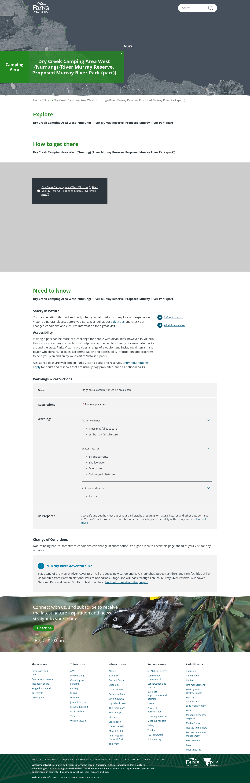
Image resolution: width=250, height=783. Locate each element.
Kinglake (113, 717)
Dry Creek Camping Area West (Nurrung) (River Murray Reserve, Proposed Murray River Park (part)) (119, 100)
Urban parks (38, 697)
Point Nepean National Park (116, 737)
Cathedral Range (118, 694)
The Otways (115, 712)
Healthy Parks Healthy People (194, 691)
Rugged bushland (41, 688)
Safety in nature (173, 317)
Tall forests (37, 692)
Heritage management (193, 699)
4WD (72, 670)
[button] (210, 8)
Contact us (191, 680)
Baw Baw (113, 675)
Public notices (193, 749)
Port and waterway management (196, 734)
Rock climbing (77, 711)
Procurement (193, 740)
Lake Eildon (115, 721)
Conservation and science (156, 685)
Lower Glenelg (116, 726)
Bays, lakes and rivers (40, 672)
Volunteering (154, 739)
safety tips (118, 321)
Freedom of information (107, 759)
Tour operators (155, 734)
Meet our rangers (156, 720)
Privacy (36, 634)
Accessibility (51, 759)
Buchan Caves (116, 680)
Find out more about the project (126, 582)
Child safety (192, 675)
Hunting (74, 697)
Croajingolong (116, 698)
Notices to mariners (196, 727)
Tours (73, 716)
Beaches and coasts (42, 679)
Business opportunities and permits (157, 695)
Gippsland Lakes (117, 703)
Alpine (112, 670)
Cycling (74, 688)
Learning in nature (157, 716)
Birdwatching (77, 675)
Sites (47, 100)
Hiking (73, 692)
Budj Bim (114, 684)
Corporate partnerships (154, 710)
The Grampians (117, 707)
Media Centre (193, 723)
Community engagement (154, 677)
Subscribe (43, 627)
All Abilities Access (157, 670)
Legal (126, 759)
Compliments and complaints (76, 759)
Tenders (151, 730)
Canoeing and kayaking (77, 682)
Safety (150, 725)
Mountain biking (79, 706)
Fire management (195, 684)
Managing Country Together (196, 716)
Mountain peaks (40, 683)
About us (191, 670)
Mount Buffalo (116, 731)
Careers (151, 703)
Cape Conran (116, 689)
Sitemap (147, 759)
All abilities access (174, 325)
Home (37, 100)
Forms (189, 710)
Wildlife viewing (78, 720)
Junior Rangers (78, 702)
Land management (196, 705)
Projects (190, 745)
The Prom (114, 743)
